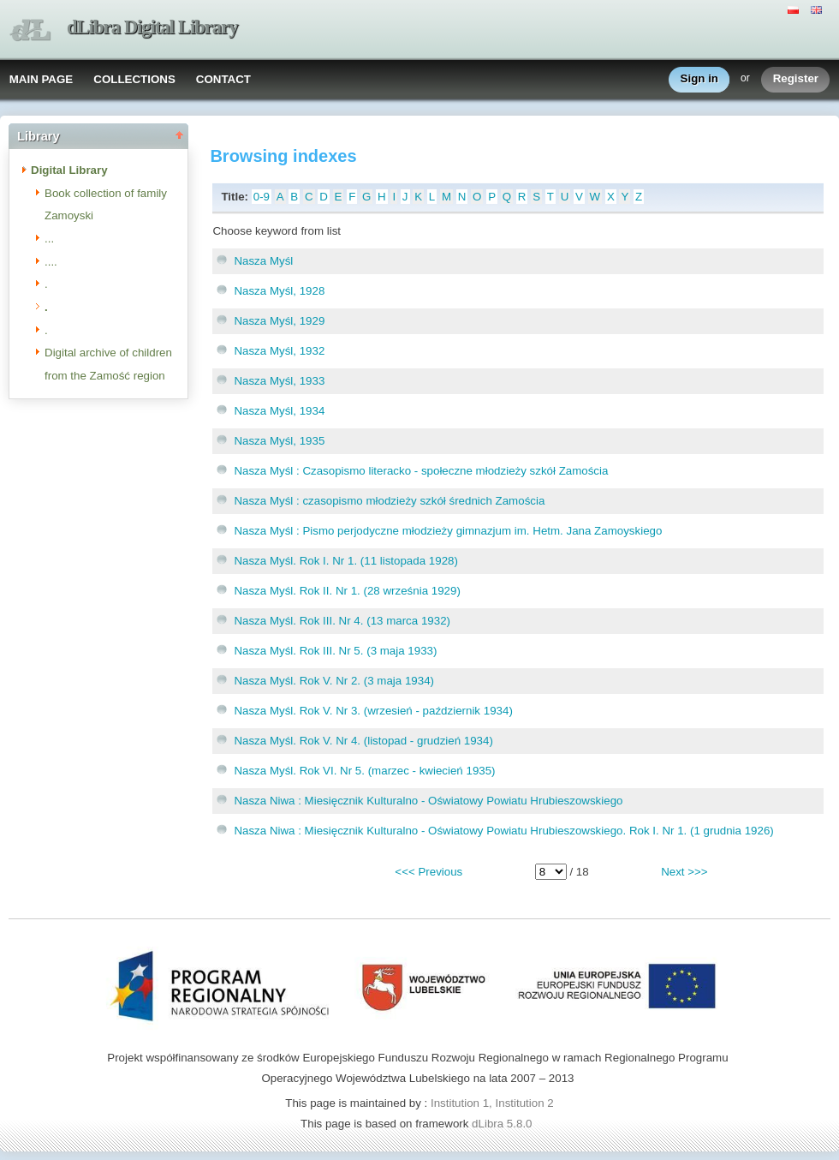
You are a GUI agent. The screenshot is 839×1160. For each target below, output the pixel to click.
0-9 (261, 196)
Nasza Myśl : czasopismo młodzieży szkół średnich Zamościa (389, 500)
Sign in (699, 79)
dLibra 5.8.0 (503, 1123)
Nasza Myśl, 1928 (279, 290)
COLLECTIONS (134, 79)
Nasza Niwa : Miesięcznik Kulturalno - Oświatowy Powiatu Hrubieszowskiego (428, 800)
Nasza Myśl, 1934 (279, 410)
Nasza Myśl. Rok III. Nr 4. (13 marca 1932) (342, 620)
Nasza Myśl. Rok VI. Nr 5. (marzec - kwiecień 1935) (364, 770)
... (49, 238)
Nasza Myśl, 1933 (279, 380)
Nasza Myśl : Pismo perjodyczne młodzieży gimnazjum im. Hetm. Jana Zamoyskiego (448, 530)
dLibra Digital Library (152, 27)
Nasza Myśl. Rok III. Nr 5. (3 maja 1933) (335, 650)
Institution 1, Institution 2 (492, 1103)
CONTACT (223, 79)
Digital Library (69, 170)
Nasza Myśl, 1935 (279, 440)
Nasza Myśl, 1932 (279, 350)
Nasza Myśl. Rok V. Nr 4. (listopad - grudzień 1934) (363, 740)
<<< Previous (428, 871)
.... (51, 261)
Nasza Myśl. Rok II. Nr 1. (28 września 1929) (347, 590)
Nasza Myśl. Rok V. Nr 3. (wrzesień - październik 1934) (373, 710)
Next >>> (684, 871)
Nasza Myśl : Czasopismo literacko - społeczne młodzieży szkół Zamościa (421, 470)
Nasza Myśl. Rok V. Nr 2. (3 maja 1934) (334, 680)
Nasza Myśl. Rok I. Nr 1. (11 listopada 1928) (346, 560)
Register (795, 79)
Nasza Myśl (263, 260)
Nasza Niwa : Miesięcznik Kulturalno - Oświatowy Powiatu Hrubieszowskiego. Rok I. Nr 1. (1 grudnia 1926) (503, 830)
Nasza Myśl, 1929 (279, 320)
